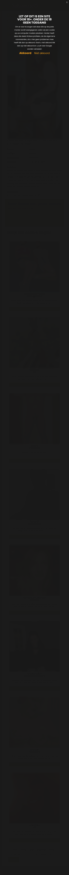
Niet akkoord (42, 53)
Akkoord (25, 53)
